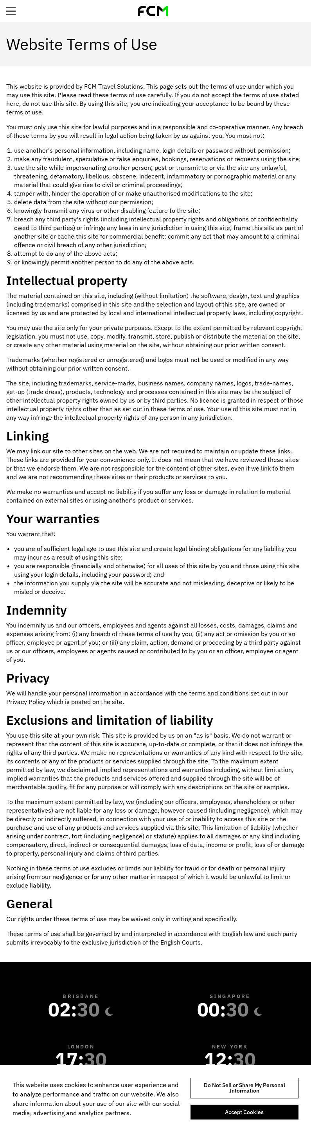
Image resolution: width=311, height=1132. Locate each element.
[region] (155, 1098)
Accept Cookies (244, 1112)
